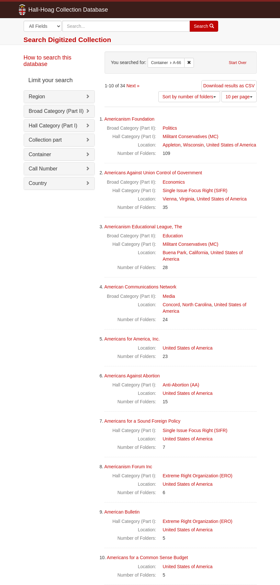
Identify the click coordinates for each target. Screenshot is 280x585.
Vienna (170, 198)
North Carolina (196, 304)
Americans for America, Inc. (132, 338)
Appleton (172, 144)
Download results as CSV (229, 85)
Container (40, 154)
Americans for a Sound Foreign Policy (142, 421)
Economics (174, 182)
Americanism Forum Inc (128, 466)
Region (37, 96)
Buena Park (174, 252)
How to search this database (48, 60)
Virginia (186, 198)
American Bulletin (122, 512)
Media (169, 296)
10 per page (239, 96)
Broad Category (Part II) (56, 111)
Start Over (238, 62)
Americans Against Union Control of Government (153, 172)
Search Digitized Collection (67, 39)
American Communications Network (140, 286)
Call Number (43, 168)
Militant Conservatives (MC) (190, 136)
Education (173, 235)
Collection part (45, 140)
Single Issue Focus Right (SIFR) (195, 190)
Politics (170, 128)
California (198, 252)
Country (38, 183)
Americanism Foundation (129, 119)
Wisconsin (193, 144)
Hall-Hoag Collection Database (47, 9)
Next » (132, 85)
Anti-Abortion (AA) (181, 384)
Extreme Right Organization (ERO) (198, 475)
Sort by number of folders (189, 96)
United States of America (231, 144)
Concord (171, 304)
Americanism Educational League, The (143, 226)
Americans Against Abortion (132, 375)
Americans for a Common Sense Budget (147, 557)
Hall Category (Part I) (53, 125)
